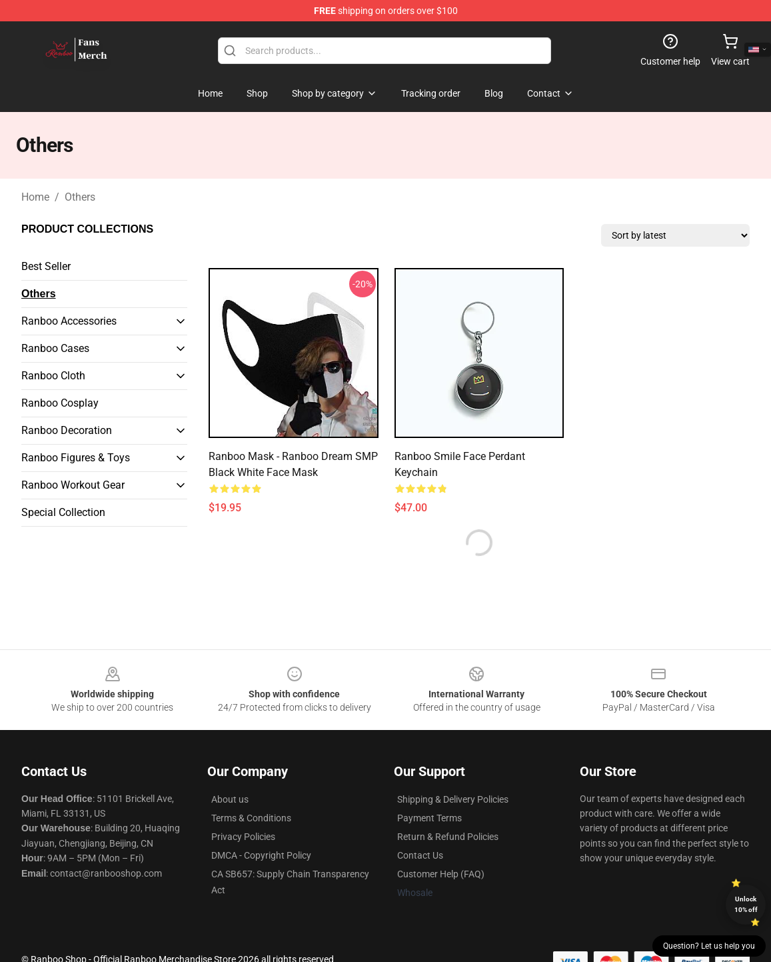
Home (35, 197)
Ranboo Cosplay (60, 403)
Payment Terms (429, 818)
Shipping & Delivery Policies (452, 799)
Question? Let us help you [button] (709, 946)
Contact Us (420, 855)
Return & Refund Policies (447, 836)
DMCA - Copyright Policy (261, 855)
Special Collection (63, 512)
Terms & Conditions (251, 818)
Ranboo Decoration (66, 430)
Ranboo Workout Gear (73, 485)
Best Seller (46, 266)
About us (230, 799)
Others (80, 197)
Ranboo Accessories (69, 321)
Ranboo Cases (55, 348)
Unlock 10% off (746, 904)
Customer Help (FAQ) (440, 874)
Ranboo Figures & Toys (75, 457)
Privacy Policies (243, 836)
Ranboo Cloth (53, 375)
